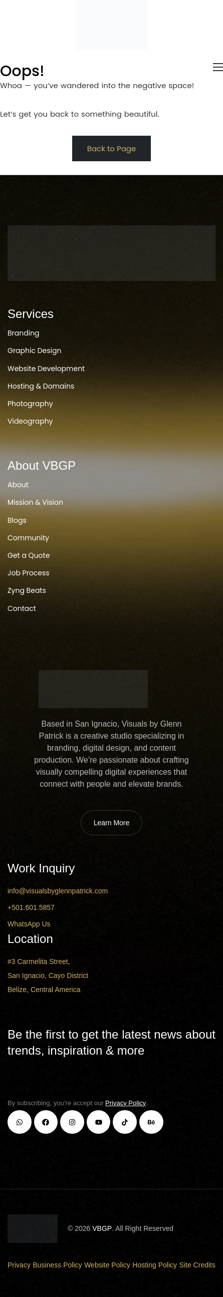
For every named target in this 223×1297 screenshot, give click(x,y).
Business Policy (57, 1265)
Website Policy (107, 1265)
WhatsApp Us (29, 924)
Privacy (19, 1265)
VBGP (102, 1228)
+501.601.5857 (31, 907)
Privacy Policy (125, 1103)
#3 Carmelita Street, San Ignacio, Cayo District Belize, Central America (48, 975)
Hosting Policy (154, 1265)
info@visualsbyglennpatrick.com (58, 891)
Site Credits (197, 1265)
